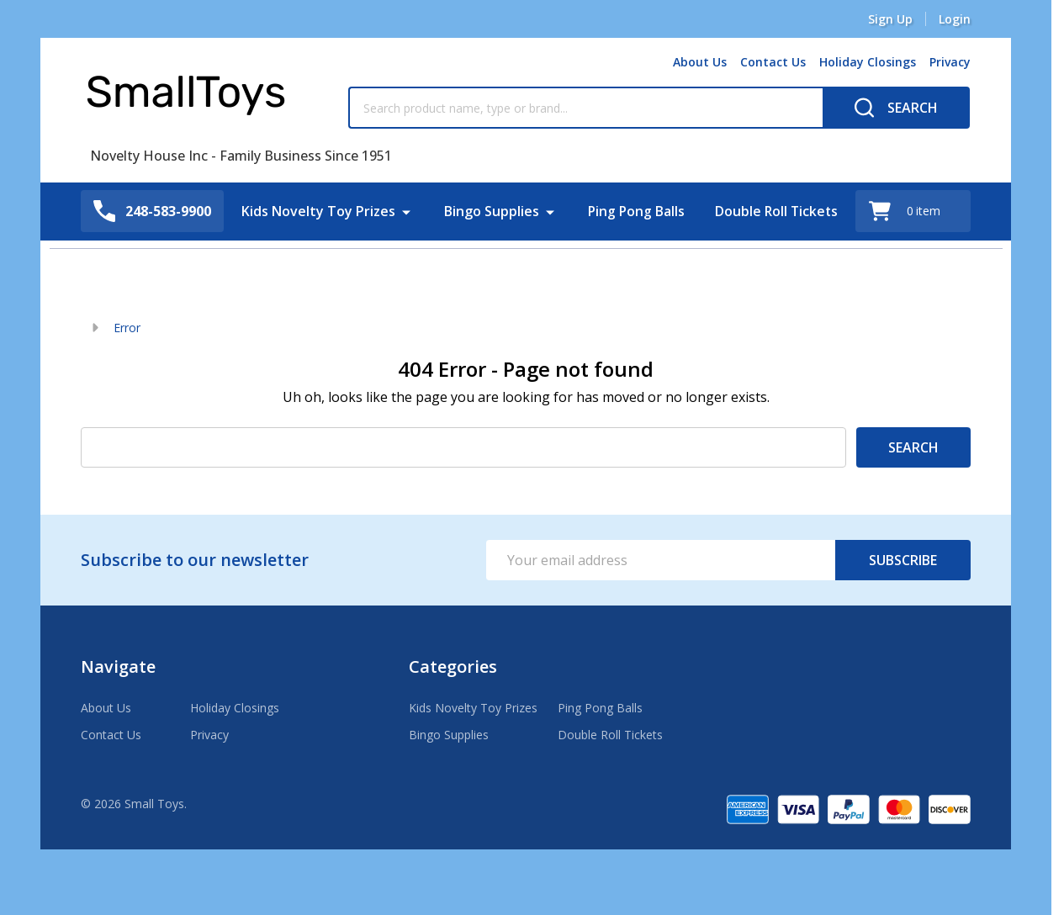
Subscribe (903, 560)
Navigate (118, 666)
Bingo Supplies (489, 211)
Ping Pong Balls (635, 211)
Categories (453, 666)
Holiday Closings (867, 62)
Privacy (950, 62)
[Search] (896, 108)
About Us (700, 62)
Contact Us (773, 62)
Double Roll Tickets (777, 211)
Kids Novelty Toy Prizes (317, 211)
